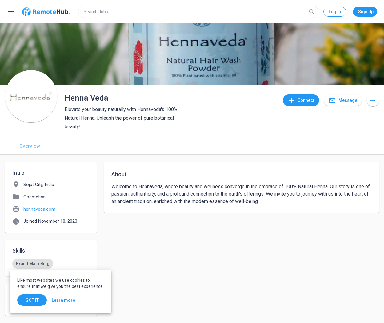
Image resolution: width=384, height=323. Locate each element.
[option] (32, 264)
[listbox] (50, 263)
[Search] (312, 12)
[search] (198, 11)
